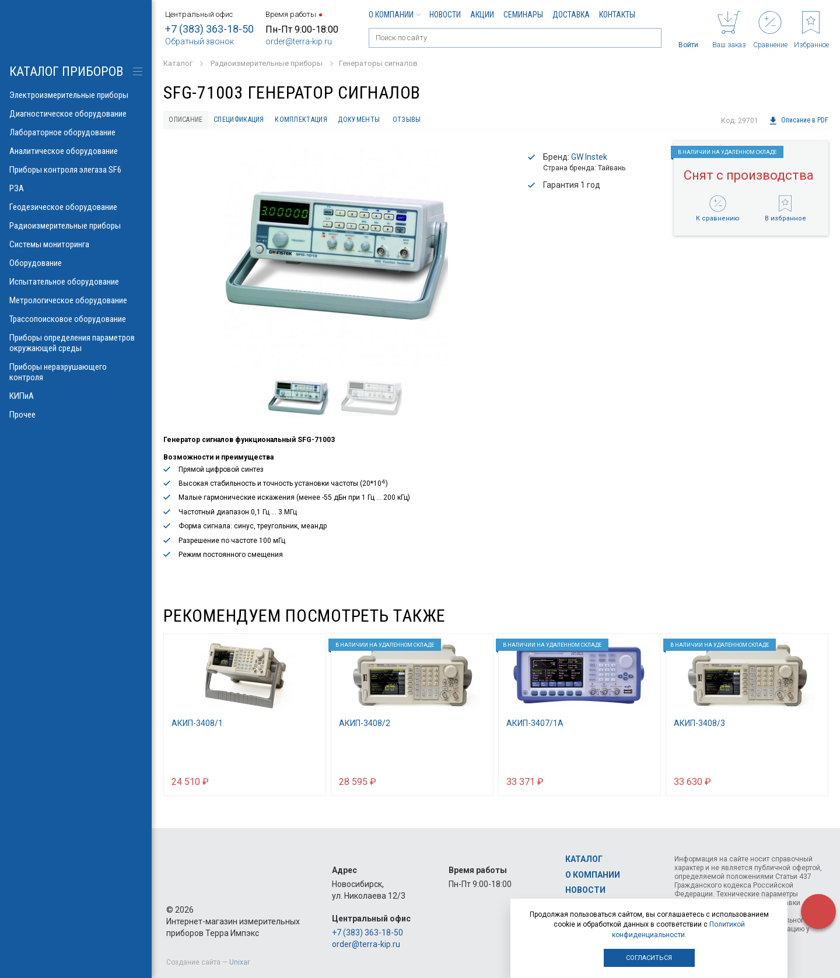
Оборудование (75, 263)
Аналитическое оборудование (75, 151)
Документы (395, 120)
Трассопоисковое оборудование (75, 319)
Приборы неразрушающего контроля (75, 372)
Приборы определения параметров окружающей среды (75, 342)
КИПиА (75, 396)
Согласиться (649, 958)
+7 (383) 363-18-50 (209, 29)
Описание (190, 120)
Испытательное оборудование (75, 281)
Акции (482, 14)
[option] (336, 257)
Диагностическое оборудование (75, 113)
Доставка (571, 14)
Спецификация (255, 120)
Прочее (75, 414)
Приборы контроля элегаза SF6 (75, 169)
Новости (445, 14)
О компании (394, 14)
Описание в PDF (798, 120)
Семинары (523, 14)
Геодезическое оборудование (75, 207)
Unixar (239, 962)
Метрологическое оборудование (75, 300)
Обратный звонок (199, 41)
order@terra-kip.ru (298, 41)
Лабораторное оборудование (75, 132)
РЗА (75, 188)
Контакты (617, 14)
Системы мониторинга (75, 244)
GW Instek (589, 159)
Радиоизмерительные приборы (75, 225)
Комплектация (329, 120)
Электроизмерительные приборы (75, 95)
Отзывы (450, 120)
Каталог (584, 859)
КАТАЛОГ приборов (66, 71)
